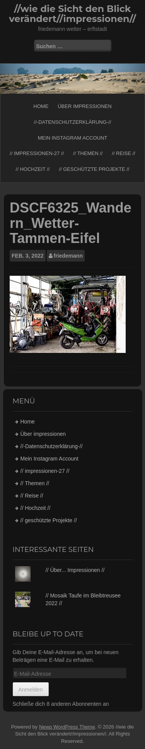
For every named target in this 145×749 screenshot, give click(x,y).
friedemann (68, 256)
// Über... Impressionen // (75, 570)
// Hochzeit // (33, 169)
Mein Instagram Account (72, 138)
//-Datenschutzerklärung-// (72, 122)
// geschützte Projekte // (94, 169)
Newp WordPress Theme (67, 727)
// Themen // (87, 153)
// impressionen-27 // (37, 153)
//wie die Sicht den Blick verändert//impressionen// (72, 13)
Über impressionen (84, 106)
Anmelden (31, 690)
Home (40, 106)
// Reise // (123, 153)
